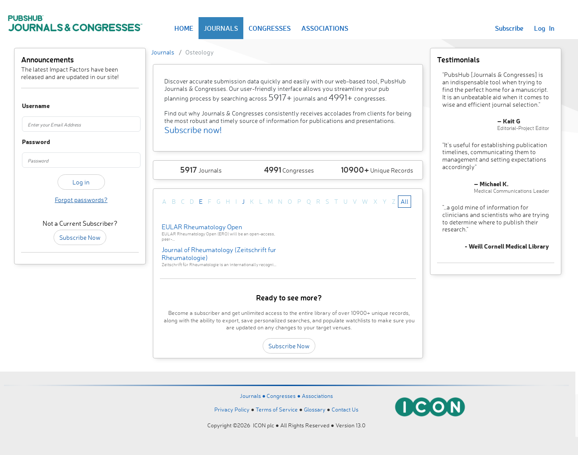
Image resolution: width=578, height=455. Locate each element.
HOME (183, 28)
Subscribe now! (193, 129)
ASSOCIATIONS (324, 28)
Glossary (314, 409)
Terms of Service (277, 409)
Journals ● (253, 395)
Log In (544, 28)
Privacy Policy (231, 409)
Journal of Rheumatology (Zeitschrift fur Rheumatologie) (219, 254)
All (404, 201)
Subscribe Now (80, 237)
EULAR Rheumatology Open (202, 227)
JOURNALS (221, 28)
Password (31, 142)
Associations (317, 395)
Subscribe (509, 28)
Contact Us (345, 409)
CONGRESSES (270, 28)
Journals (162, 52)
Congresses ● (284, 395)
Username (31, 106)
